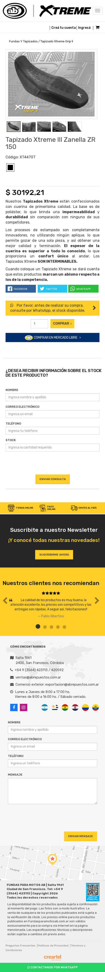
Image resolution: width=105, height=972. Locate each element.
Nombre (12, 390)
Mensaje (15, 774)
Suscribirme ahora (54, 554)
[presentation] (52, 465)
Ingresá (84, 28)
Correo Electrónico (22, 406)
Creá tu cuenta (63, 28)
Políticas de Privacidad (53, 945)
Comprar (62, 324)
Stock (11, 440)
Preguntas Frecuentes (20, 945)
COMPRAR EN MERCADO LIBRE (53, 338)
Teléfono (13, 423)
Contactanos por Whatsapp (52, 967)
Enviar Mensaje (80, 836)
